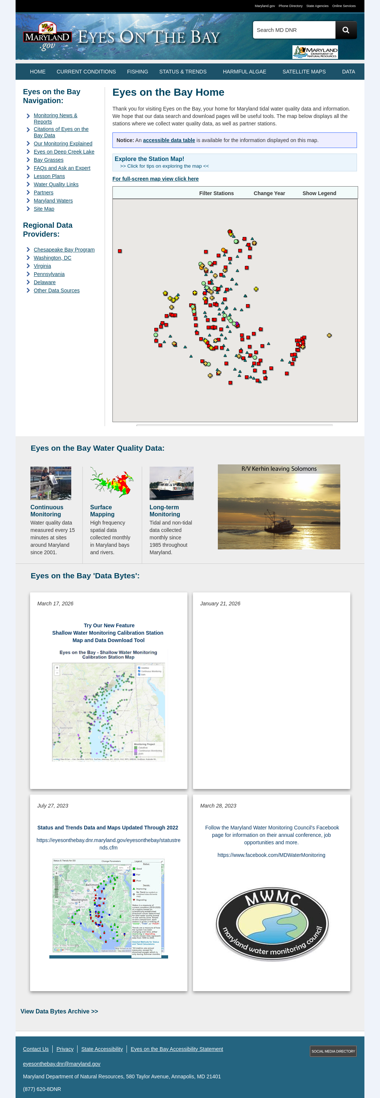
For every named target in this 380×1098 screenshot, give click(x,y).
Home (38, 72)
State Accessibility (102, 1049)
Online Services (344, 6)
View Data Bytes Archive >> (59, 1011)
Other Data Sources (57, 290)
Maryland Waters (53, 201)
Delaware (45, 282)
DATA (348, 72)
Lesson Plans (49, 176)
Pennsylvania (49, 274)
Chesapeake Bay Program (64, 250)
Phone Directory (291, 6)
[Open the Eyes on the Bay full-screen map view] (155, 179)
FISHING (137, 72)
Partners (43, 192)
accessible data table (169, 140)
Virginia (42, 266)
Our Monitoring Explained (63, 144)
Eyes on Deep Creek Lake (64, 152)
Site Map (44, 209)
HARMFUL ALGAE (244, 72)
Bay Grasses (48, 160)
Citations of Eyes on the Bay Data (61, 132)
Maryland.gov (265, 6)
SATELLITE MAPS (304, 72)
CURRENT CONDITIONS (86, 72)
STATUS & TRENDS (183, 72)
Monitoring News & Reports (56, 118)
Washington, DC (52, 258)
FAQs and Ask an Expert (62, 168)
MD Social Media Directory (333, 1051)
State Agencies (317, 6)
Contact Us (36, 1049)
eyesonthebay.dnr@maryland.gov (62, 1064)
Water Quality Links (56, 184)
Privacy (64, 1049)
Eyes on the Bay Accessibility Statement (177, 1049)
